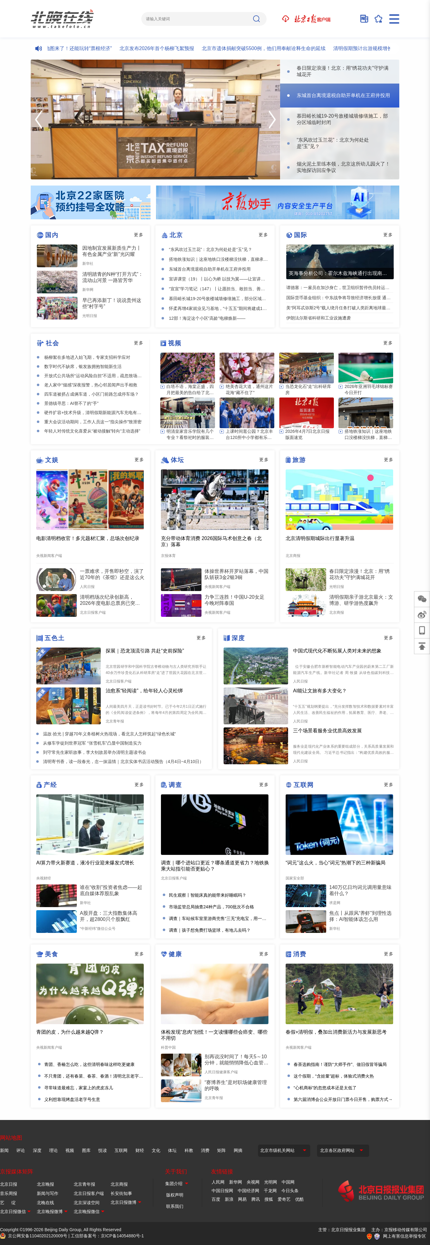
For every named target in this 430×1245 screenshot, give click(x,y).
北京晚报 (45, 1184)
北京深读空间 (87, 1202)
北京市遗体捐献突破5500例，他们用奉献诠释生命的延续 (273, 48)
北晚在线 (45, 1202)
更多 (139, 234)
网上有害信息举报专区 (404, 1236)
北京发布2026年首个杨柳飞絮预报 (166, 48)
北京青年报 (84, 1184)
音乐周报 (8, 1193)
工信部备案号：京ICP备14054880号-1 (107, 1235)
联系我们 (174, 1206)
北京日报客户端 (89, 1193)
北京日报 (8, 1184)
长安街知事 (121, 1193)
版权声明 (174, 1194)
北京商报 (119, 1184)
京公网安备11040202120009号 (37, 1235)
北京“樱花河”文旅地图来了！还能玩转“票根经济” (69, 48)
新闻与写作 (47, 1193)
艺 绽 (8, 1202)
